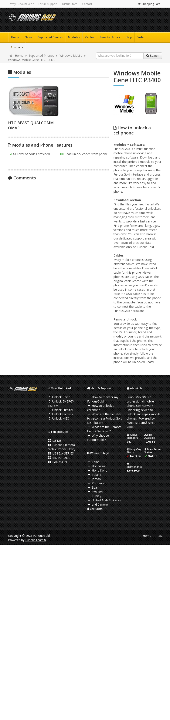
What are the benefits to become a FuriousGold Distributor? (104, 418)
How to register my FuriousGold (102, 399)
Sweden (95, 492)
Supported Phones (50, 37)
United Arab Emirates (104, 500)
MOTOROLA (58, 458)
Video (141, 37)
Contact (87, 4)
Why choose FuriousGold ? (98, 437)
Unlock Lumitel (60, 410)
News (28, 37)
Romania (95, 483)
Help (129, 37)
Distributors (69, 4)
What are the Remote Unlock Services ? (104, 429)
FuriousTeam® (35, 540)
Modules (74, 37)
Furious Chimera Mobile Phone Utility (61, 447)
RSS (159, 536)
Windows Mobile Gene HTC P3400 (31, 60)
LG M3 (54, 441)
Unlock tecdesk (60, 414)
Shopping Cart (148, 4)
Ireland (94, 475)
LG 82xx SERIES (61, 453)
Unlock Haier (59, 397)
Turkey (94, 496)
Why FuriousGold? (22, 4)
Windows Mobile (71, 55)
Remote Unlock (110, 37)
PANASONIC (58, 462)
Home (15, 37)
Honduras (96, 466)
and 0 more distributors (97, 506)
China (93, 462)
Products (17, 47)
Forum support (47, 4)
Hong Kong (97, 470)
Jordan (94, 479)
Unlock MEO (58, 418)
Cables (89, 37)
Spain (93, 487)
